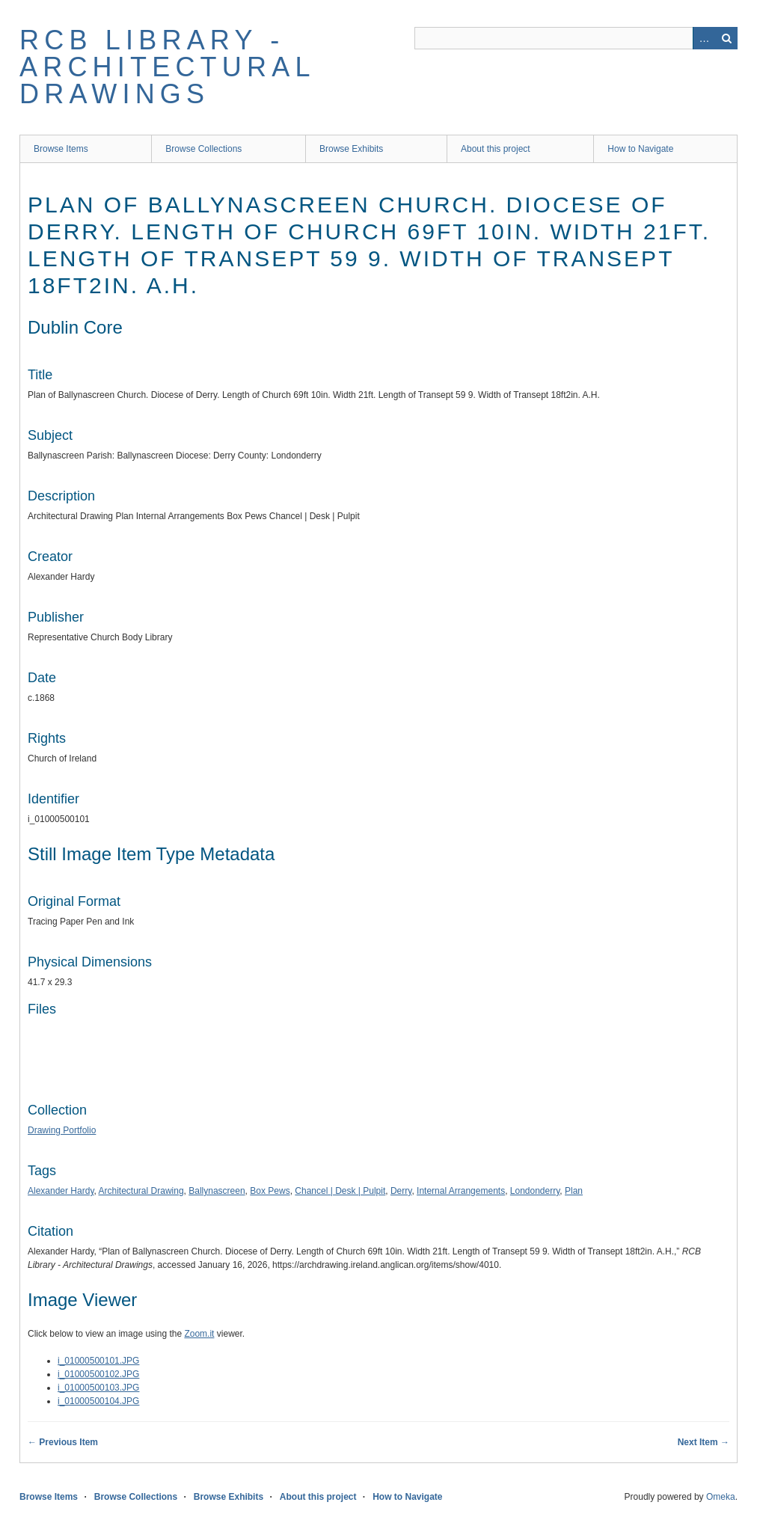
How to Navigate (640, 149)
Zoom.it (199, 1333)
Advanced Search (704, 38)
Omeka (720, 1497)
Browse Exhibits (351, 149)
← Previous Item (63, 1442)
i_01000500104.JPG (98, 1401)
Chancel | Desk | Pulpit (340, 1191)
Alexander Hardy (61, 1191)
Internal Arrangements (461, 1191)
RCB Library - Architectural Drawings (166, 67)
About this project (495, 149)
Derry (400, 1191)
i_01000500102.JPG (98, 1374)
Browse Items (61, 149)
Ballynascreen (217, 1191)
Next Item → (703, 1442)
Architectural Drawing (141, 1191)
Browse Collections (203, 149)
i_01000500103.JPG (98, 1387)
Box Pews (269, 1191)
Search (726, 38)
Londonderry (535, 1191)
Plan (574, 1191)
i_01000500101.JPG (98, 1360)
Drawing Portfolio (62, 1130)
